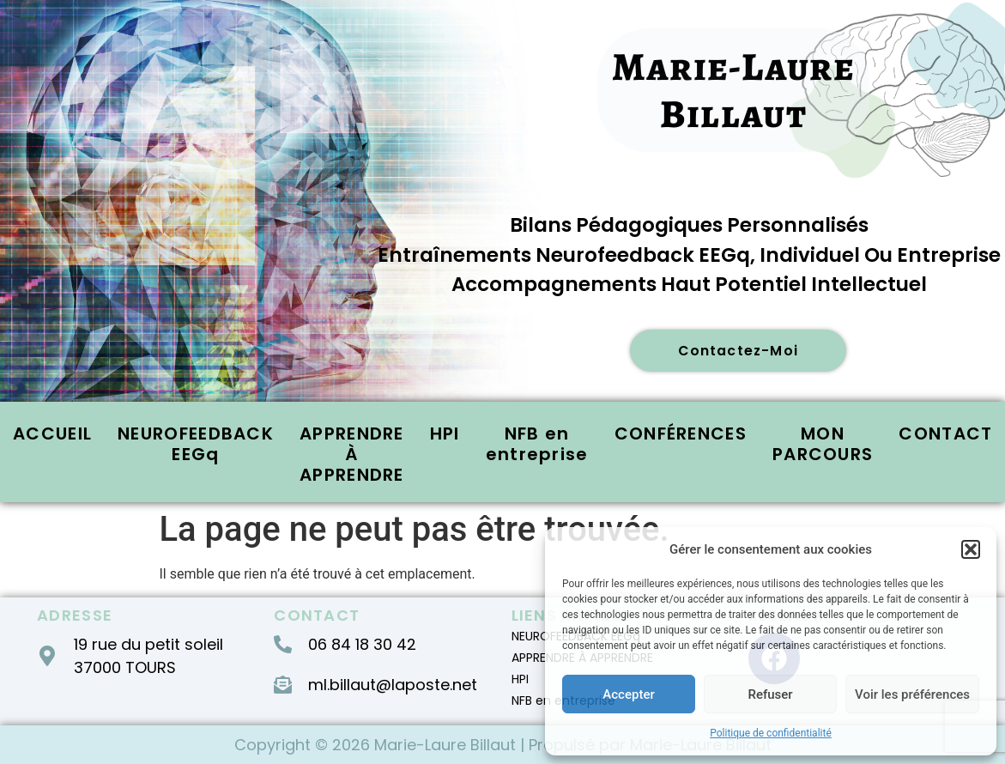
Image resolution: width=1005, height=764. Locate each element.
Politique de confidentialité (771, 733)
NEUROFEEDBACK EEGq (196, 444)
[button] (970, 549)
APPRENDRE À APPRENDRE (352, 455)
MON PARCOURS (822, 444)
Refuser (770, 694)
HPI (445, 434)
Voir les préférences (912, 694)
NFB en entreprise (537, 444)
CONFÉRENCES (681, 434)
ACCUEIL (52, 434)
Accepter (628, 694)
